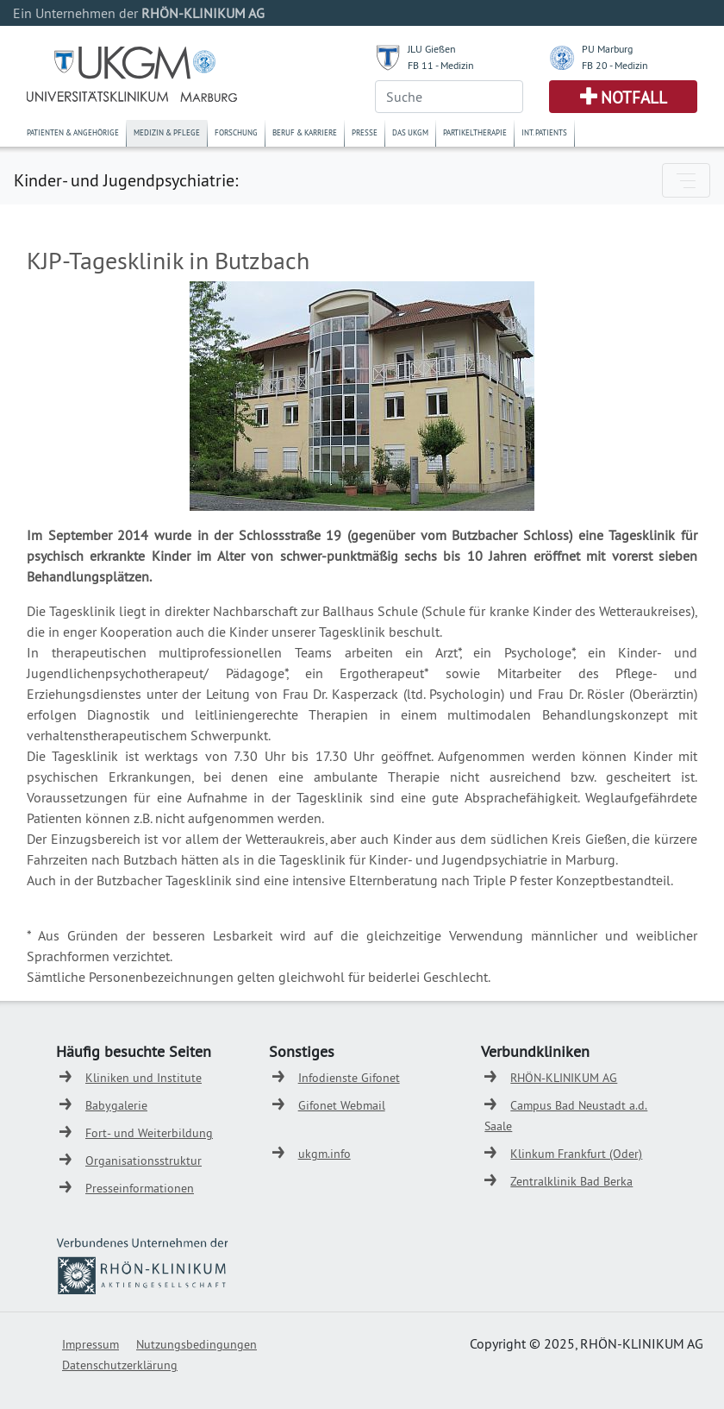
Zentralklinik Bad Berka (571, 1181)
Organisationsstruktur (143, 1160)
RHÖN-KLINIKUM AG (563, 1077)
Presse (365, 132)
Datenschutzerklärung (120, 1365)
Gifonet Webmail (341, 1105)
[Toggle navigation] (686, 180)
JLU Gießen (432, 48)
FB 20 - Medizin (615, 65)
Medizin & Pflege (167, 132)
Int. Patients (544, 132)
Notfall (634, 97)
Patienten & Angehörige (73, 132)
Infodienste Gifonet (349, 1077)
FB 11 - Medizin (441, 65)
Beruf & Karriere (304, 132)
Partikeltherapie (475, 132)
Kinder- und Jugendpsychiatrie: (126, 180)
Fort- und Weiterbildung (149, 1133)
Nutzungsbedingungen (196, 1344)
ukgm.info (324, 1153)
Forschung (236, 132)
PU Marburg (607, 48)
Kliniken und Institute (143, 1077)
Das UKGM (410, 132)
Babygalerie (116, 1105)
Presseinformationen (139, 1188)
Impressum (90, 1344)
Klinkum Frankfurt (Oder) (576, 1153)
